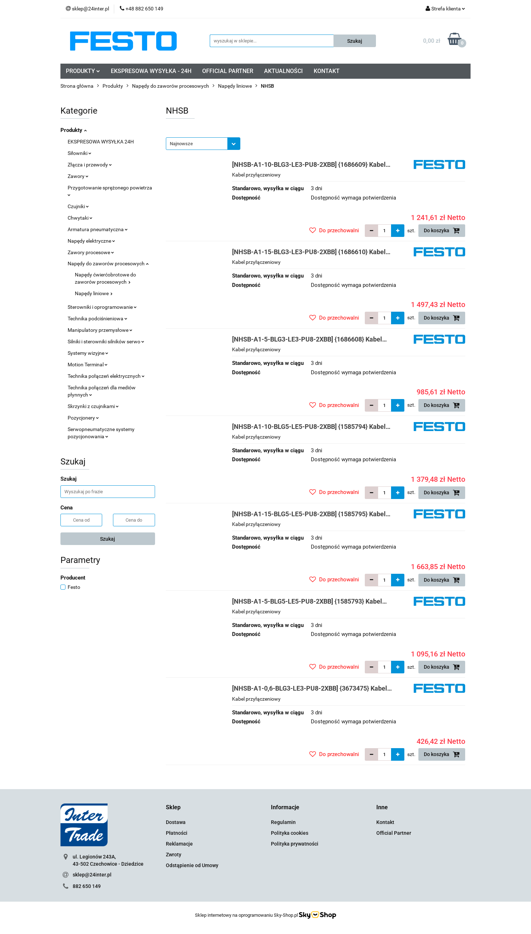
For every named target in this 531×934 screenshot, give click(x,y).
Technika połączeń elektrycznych (106, 376)
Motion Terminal (88, 364)
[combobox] (203, 143)
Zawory (78, 176)
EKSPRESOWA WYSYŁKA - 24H (151, 71)
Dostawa (176, 822)
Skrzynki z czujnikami (93, 406)
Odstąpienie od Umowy (192, 865)
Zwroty (173, 854)
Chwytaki (80, 218)
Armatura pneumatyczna (98, 229)
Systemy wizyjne (88, 353)
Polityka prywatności (294, 844)
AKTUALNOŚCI (283, 71)
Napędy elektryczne (91, 241)
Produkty (73, 130)
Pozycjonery (83, 418)
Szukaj (107, 539)
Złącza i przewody (90, 165)
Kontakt (385, 822)
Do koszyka (442, 230)
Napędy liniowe (94, 293)
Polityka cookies (289, 833)
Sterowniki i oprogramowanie (102, 307)
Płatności (176, 833)
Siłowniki (79, 153)
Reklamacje (179, 844)
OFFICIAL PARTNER (227, 71)
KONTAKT (327, 71)
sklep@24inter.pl (92, 875)
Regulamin (283, 822)
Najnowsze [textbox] (181, 143)
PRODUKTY (83, 71)
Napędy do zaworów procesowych (108, 263)
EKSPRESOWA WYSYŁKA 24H (101, 142)
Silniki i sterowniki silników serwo (106, 341)
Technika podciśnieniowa (97, 318)
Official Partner (393, 833)
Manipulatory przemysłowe (100, 330)
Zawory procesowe (91, 252)
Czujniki (78, 206)
